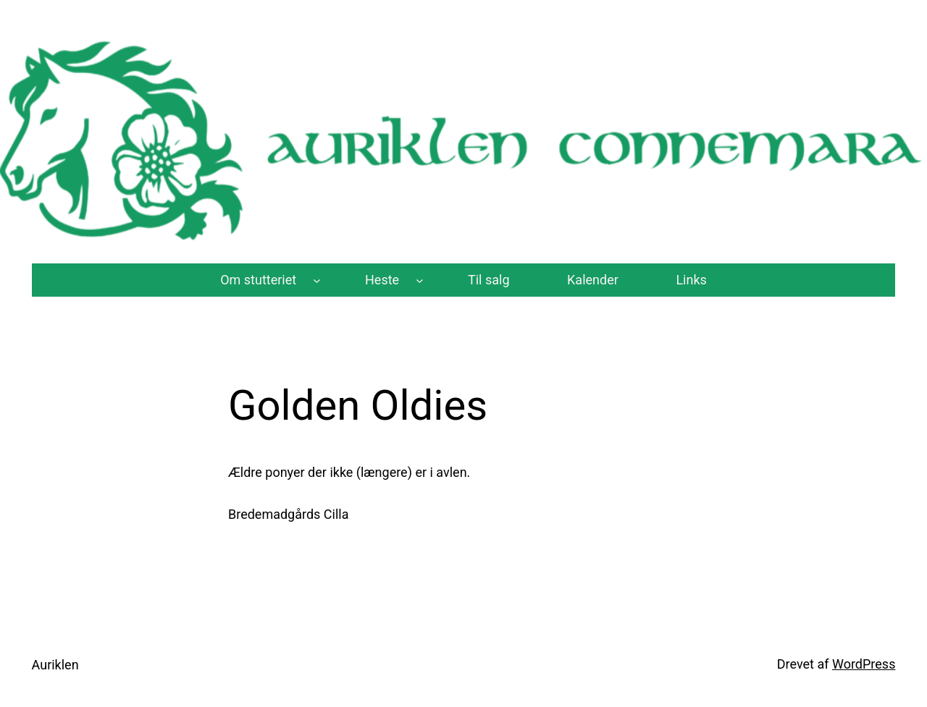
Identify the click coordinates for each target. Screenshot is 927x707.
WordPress (863, 664)
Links (691, 279)
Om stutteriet (258, 279)
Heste (382, 279)
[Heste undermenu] (420, 280)
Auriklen (55, 664)
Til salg (489, 279)
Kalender (592, 279)
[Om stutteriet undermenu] (317, 280)
